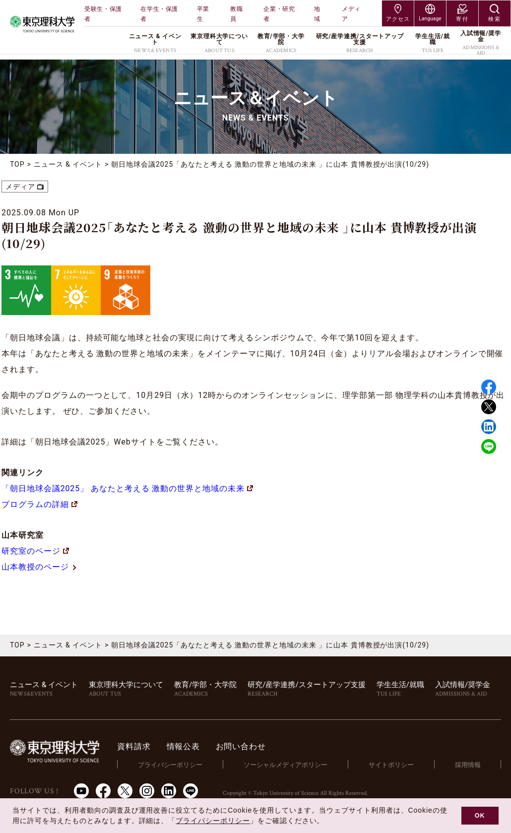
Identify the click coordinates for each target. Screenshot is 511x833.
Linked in (488, 426)
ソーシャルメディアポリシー (286, 764)
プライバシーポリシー (171, 764)
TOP (17, 164)
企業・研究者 (279, 13)
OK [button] (480, 815)
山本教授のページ (39, 567)
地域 (317, 13)
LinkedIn (168, 790)
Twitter (488, 406)
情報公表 (184, 746)
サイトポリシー (391, 764)
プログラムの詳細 (39, 504)
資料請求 (135, 746)
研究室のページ (35, 551)
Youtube (81, 790)
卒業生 (203, 13)
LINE (488, 446)
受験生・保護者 (103, 13)
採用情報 (468, 764)
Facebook (488, 387)
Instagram (146, 790)
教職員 (236, 13)
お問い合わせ (242, 746)
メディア (351, 13)
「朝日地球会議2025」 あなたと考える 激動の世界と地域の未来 (127, 488)
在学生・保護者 (159, 13)
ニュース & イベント (68, 164)
